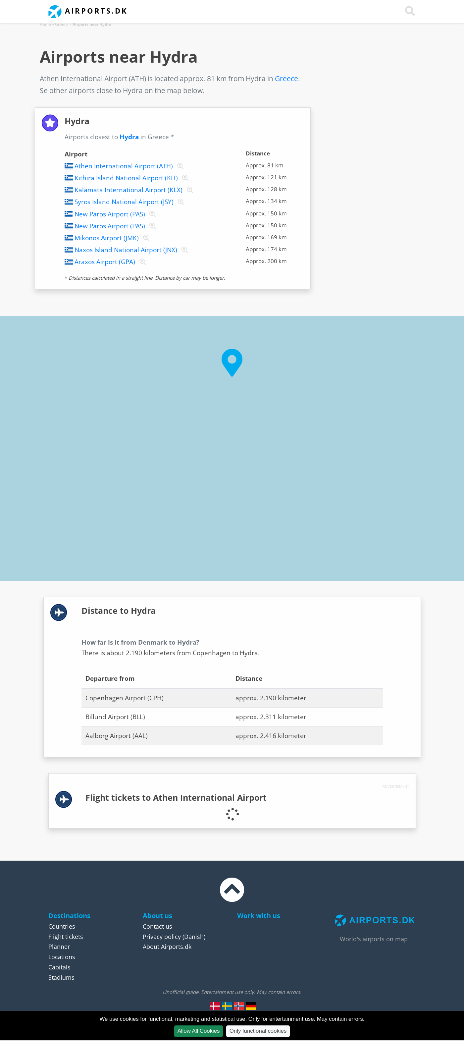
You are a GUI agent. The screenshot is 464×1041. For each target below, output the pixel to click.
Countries (61, 926)
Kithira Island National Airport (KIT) (126, 178)
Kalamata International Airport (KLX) (128, 190)
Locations (61, 957)
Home (45, 24)
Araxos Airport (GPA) (105, 262)
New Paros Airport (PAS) (110, 214)
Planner (59, 947)
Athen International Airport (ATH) (124, 166)
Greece (62, 24)
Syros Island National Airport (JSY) (124, 202)
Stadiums (61, 977)
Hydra (129, 137)
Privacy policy (162, 937)
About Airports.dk (167, 947)
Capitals (59, 967)
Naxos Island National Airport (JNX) (126, 250)
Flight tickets (65, 937)
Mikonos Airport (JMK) (107, 238)
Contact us (157, 926)
